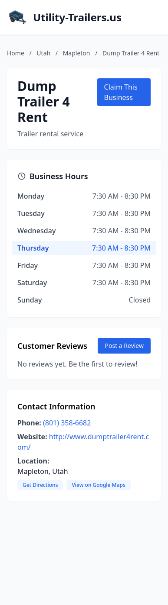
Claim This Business (121, 92)
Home (15, 53)
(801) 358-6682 (67, 423)
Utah (43, 53)
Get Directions (40, 485)
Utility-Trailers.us (77, 17)
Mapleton (76, 53)
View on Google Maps (98, 485)
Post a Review (124, 345)
